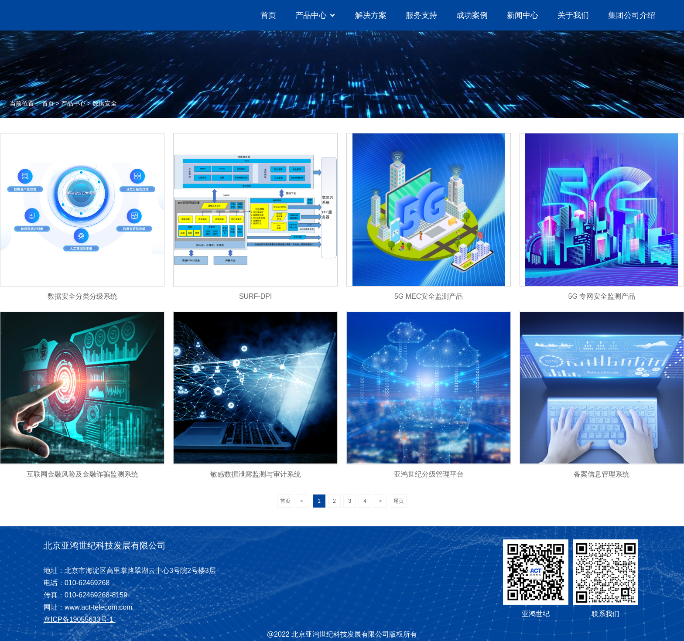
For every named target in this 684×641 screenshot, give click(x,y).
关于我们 (573, 15)
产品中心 (73, 103)
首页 (268, 15)
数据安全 (104, 103)
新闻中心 (522, 15)
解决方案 (370, 15)
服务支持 (421, 15)
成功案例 (472, 15)
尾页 (398, 501)
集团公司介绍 (631, 15)
